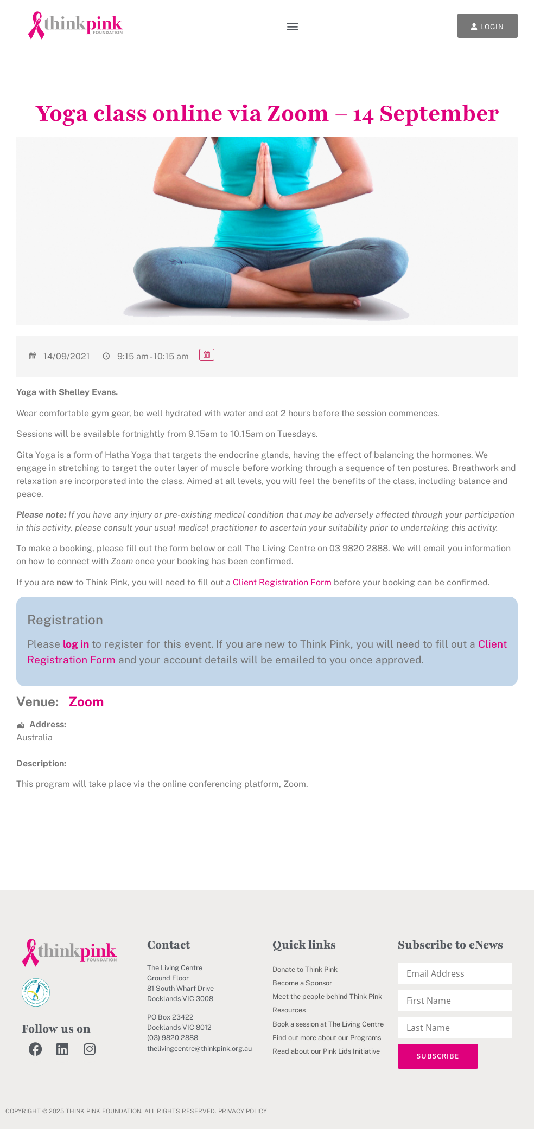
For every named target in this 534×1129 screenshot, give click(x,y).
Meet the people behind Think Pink (327, 996)
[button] (293, 26)
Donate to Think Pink (305, 969)
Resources (289, 1010)
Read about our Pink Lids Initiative (326, 1051)
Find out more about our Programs (326, 1038)
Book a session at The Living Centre (328, 1024)
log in (76, 644)
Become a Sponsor (302, 983)
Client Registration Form (282, 582)
